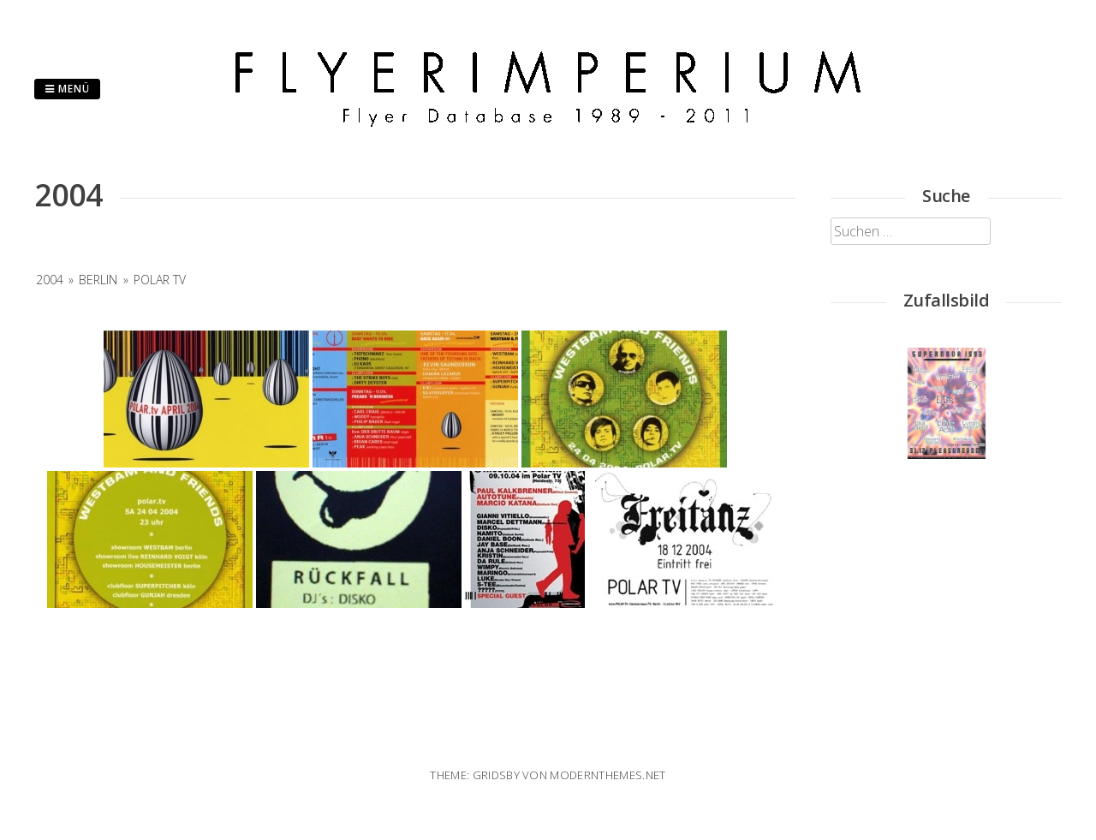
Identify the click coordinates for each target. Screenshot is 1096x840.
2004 (49, 279)
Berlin (98, 279)
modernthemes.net (607, 775)
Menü (67, 88)
